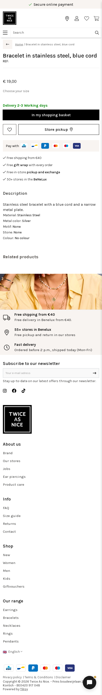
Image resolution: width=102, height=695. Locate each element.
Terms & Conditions (38, 677)
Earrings (10, 610)
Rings (8, 633)
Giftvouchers (13, 586)
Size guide (12, 516)
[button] (58, 129)
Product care (13, 484)
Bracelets (11, 618)
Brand (8, 453)
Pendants (11, 641)
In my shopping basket (51, 115)
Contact (9, 531)
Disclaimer (63, 677)
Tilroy (24, 689)
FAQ (6, 508)
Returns (9, 523)
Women (9, 563)
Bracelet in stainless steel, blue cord (50, 44)
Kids (6, 578)
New (6, 555)
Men (6, 571)
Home (19, 44)
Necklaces (11, 625)
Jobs (6, 469)
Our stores (11, 461)
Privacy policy (12, 677)
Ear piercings (14, 476)
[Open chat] (89, 682)
